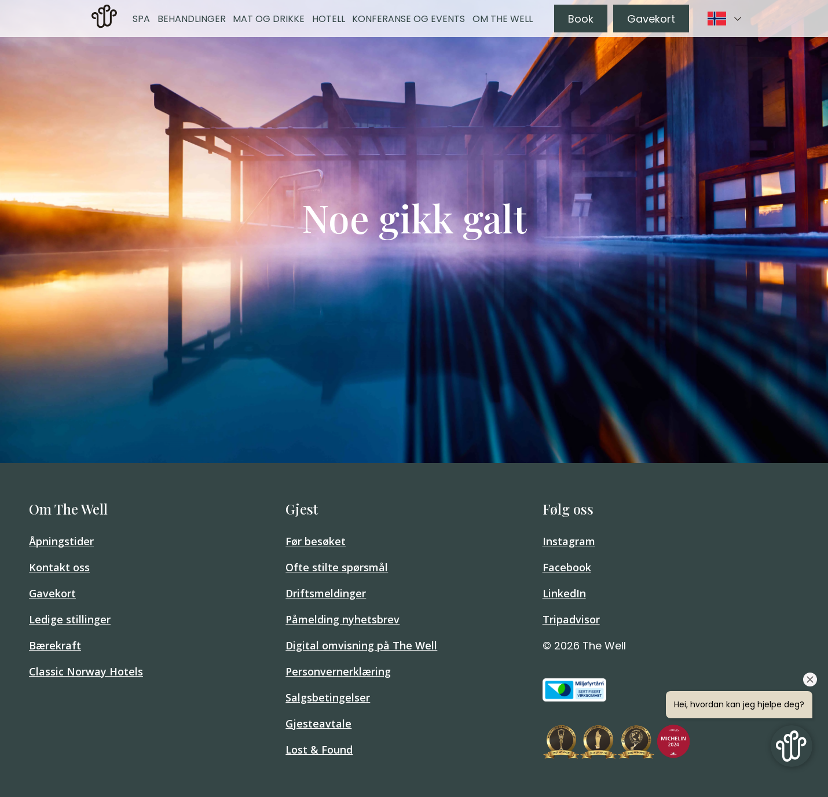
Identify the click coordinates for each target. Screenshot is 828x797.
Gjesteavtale (318, 723)
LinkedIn (564, 593)
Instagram (569, 541)
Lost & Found (319, 749)
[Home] (104, 24)
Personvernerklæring (338, 671)
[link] (104, 18)
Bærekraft (55, 645)
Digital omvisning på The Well (361, 645)
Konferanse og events (408, 18)
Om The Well (502, 18)
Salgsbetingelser (327, 697)
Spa (141, 18)
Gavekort (651, 19)
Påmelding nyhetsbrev (342, 619)
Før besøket (315, 541)
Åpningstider (61, 541)
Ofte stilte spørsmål (336, 567)
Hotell (328, 18)
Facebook (567, 567)
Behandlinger (191, 18)
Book (580, 19)
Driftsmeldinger (325, 593)
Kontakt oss (59, 567)
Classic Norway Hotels (86, 671)
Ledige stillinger (70, 619)
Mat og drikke (269, 18)
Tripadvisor (571, 619)
